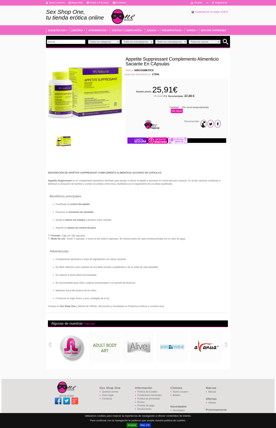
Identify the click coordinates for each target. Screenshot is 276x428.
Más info (145, 425)
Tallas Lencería (57, 2)
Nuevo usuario (180, 391)
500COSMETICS (144, 70)
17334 (155, 74)
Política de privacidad (148, 398)
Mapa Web (77, 2)
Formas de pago (145, 405)
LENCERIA (77, 30)
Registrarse (221, 2)
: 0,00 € (209, 11)
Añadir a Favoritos (99, 2)
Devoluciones (144, 409)
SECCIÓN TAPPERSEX (213, 30)
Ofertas (212, 402)
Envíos (141, 402)
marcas (89, 323)
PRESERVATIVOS (171, 30)
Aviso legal (107, 395)
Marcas (212, 391)
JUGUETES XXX (57, 30)
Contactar (121, 2)
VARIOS (190, 30)
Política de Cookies (147, 391)
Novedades (179, 410)
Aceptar (132, 425)
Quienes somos (110, 391)
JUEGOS (151, 30)
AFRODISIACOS (97, 30)
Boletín (176, 395)
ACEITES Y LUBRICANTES (126, 30)
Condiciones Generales (149, 395)
